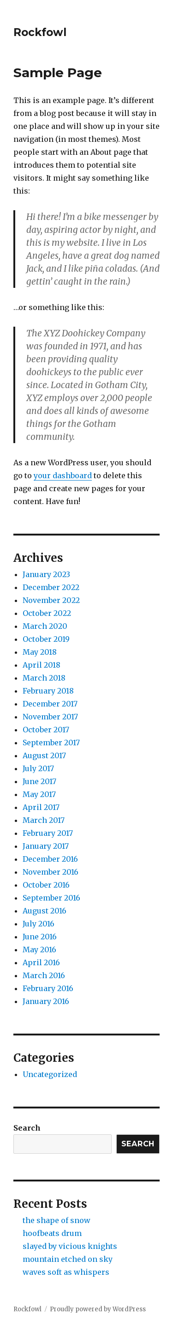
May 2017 (39, 794)
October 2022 (47, 613)
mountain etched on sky (68, 1259)
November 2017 (50, 716)
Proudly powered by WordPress (98, 1309)
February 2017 (48, 833)
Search (27, 1127)
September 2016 (51, 897)
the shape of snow (56, 1220)
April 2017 (41, 807)
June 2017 (39, 781)
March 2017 (44, 820)
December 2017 (50, 703)
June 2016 (40, 936)
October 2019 (46, 639)
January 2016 (46, 1001)
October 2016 (46, 884)
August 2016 (44, 910)
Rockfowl (39, 32)
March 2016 (44, 975)
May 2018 (40, 652)
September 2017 (51, 742)
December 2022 (51, 587)
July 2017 (38, 768)
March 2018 (44, 677)
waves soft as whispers (66, 1272)
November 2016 (50, 872)
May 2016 (39, 949)
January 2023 (46, 574)
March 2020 (45, 626)
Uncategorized (50, 1074)
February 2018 (48, 690)
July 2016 (38, 923)
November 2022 (51, 600)
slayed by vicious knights (70, 1246)
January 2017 (46, 846)
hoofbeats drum (52, 1233)
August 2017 (44, 755)
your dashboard (63, 475)
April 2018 (41, 665)
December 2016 (50, 859)
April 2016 (41, 962)
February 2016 (48, 988)
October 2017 (46, 729)
